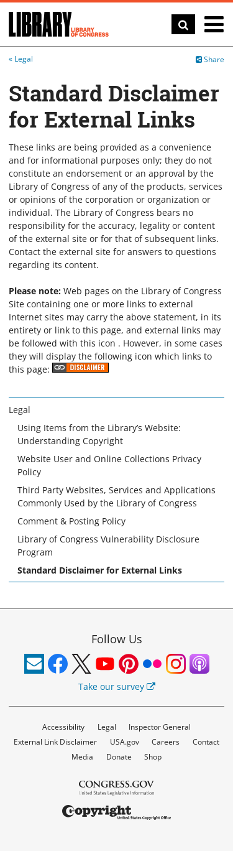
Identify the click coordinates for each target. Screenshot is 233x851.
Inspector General (160, 727)
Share (210, 59)
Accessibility (63, 727)
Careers (166, 742)
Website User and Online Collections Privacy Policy (109, 465)
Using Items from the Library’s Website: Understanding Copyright (99, 434)
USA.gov (124, 742)
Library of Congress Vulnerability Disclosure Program (108, 545)
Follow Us (116, 638)
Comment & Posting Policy (71, 521)
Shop (153, 756)
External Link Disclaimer (55, 742)
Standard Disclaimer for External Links (99, 570)
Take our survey (116, 686)
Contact (206, 742)
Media (82, 756)
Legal (23, 58)
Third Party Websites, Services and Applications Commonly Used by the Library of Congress (116, 496)
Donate (119, 756)
